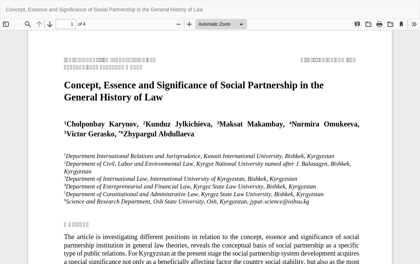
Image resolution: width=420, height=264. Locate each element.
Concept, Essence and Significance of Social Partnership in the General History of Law (104, 9)
